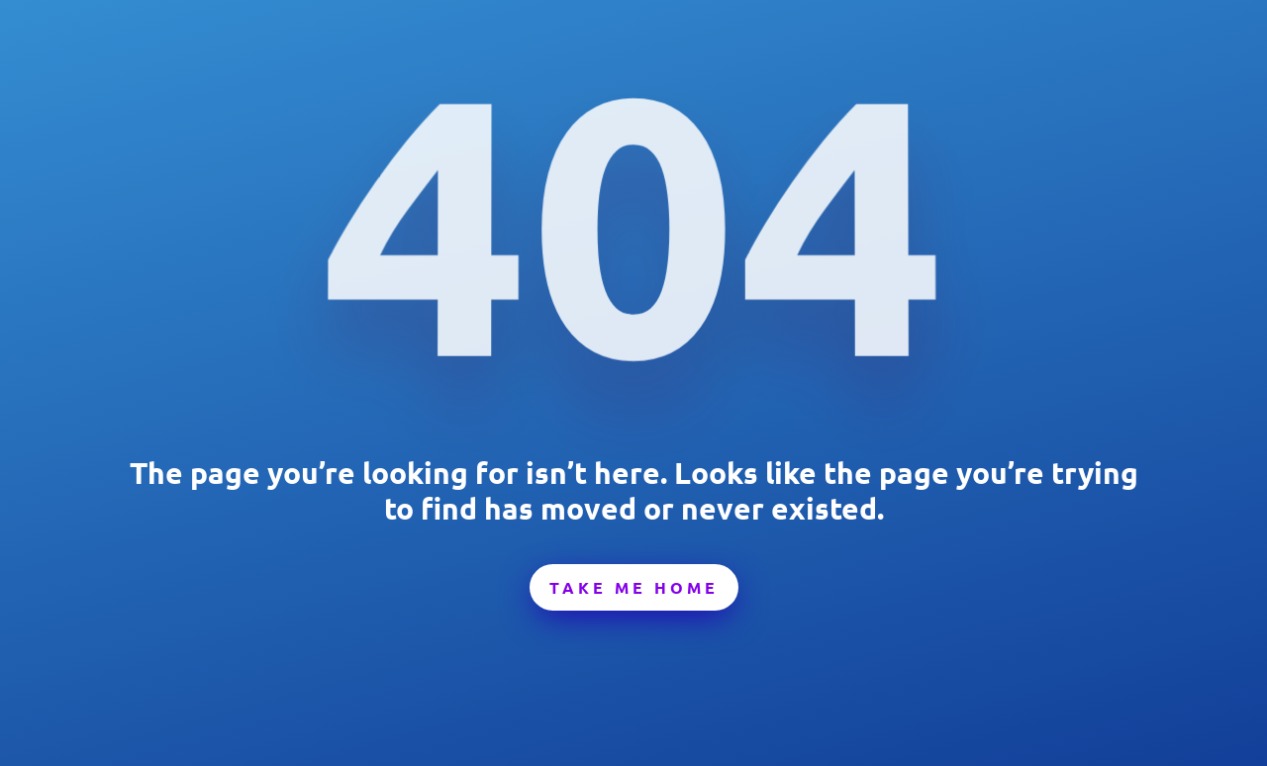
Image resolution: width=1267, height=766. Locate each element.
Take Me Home (634, 587)
